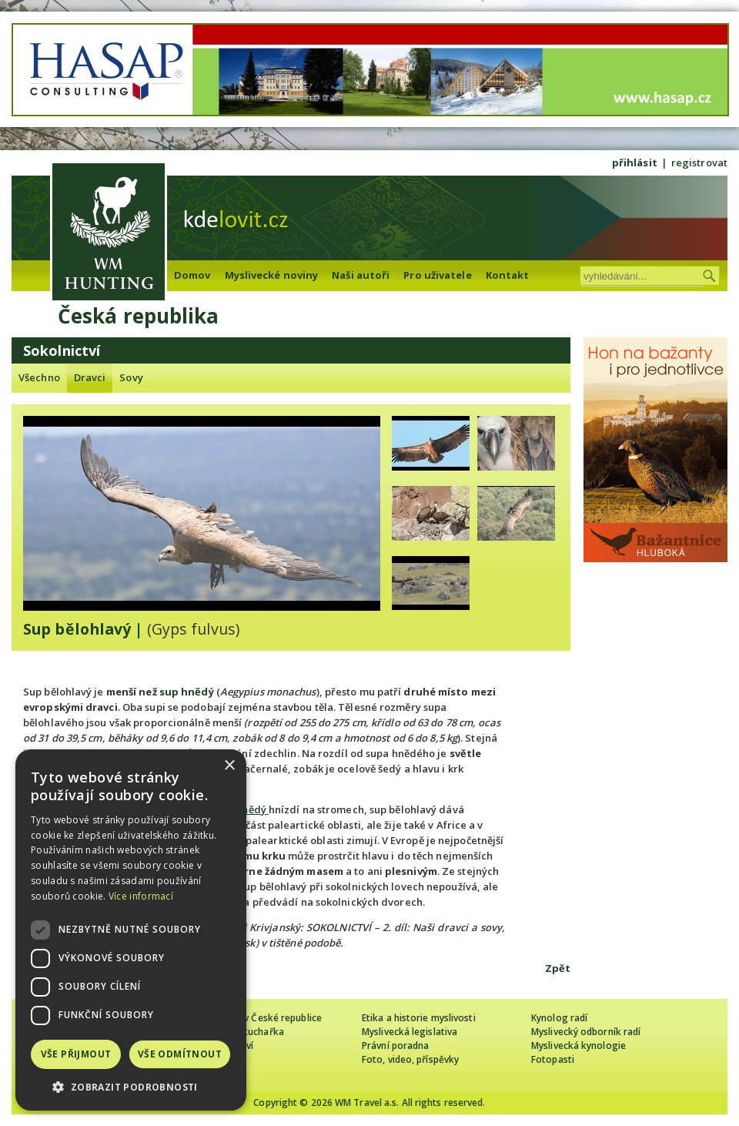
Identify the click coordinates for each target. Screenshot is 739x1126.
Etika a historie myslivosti (419, 1017)
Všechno (39, 377)
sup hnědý (186, 692)
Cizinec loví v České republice (257, 1017)
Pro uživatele (437, 275)
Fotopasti (552, 1059)
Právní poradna (395, 1045)
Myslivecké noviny (272, 275)
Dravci (90, 377)
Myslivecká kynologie (578, 1045)
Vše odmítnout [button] (180, 1054)
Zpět (557, 968)
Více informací (141, 896)
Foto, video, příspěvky (410, 1059)
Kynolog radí (559, 1017)
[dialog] (130, 930)
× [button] (229, 766)
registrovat (699, 162)
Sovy (130, 377)
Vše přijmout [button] (76, 1054)
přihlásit (634, 162)
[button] (131, 1087)
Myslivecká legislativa (409, 1031)
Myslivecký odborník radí (585, 1031)
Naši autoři (361, 275)
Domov (192, 275)
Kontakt (508, 275)
